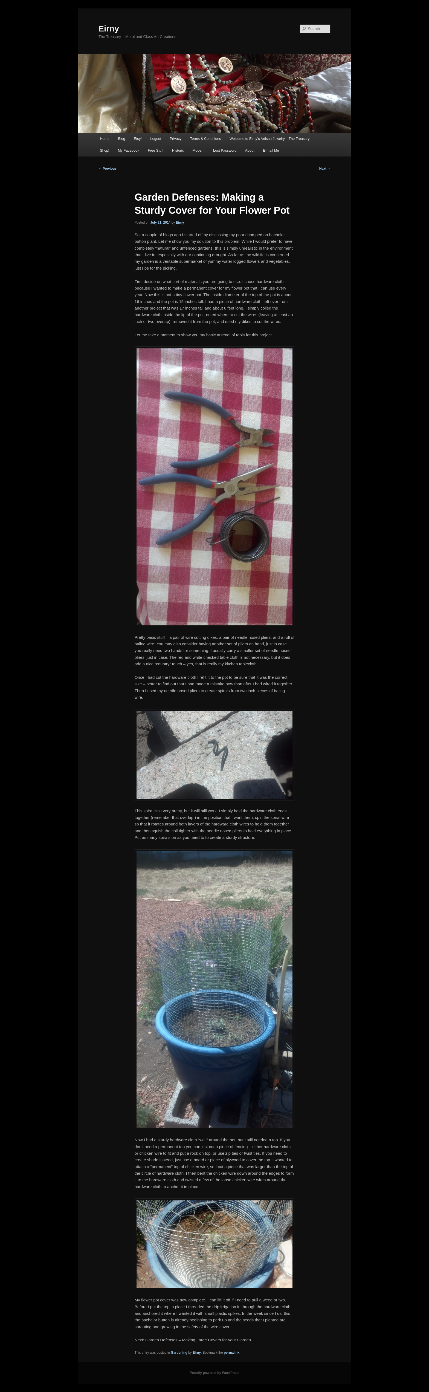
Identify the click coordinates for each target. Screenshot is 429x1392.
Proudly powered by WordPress (214, 1373)
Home (104, 139)
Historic (178, 150)
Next (325, 169)
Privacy (176, 139)
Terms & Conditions (205, 139)
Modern (198, 150)
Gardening (179, 1353)
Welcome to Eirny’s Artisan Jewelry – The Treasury (270, 139)
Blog (121, 139)
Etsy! (138, 139)
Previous (107, 169)
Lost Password (224, 150)
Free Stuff (155, 150)
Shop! (104, 150)
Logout (155, 139)
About (249, 150)
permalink (231, 1353)
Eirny (108, 28)
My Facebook (128, 150)
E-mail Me (271, 150)
